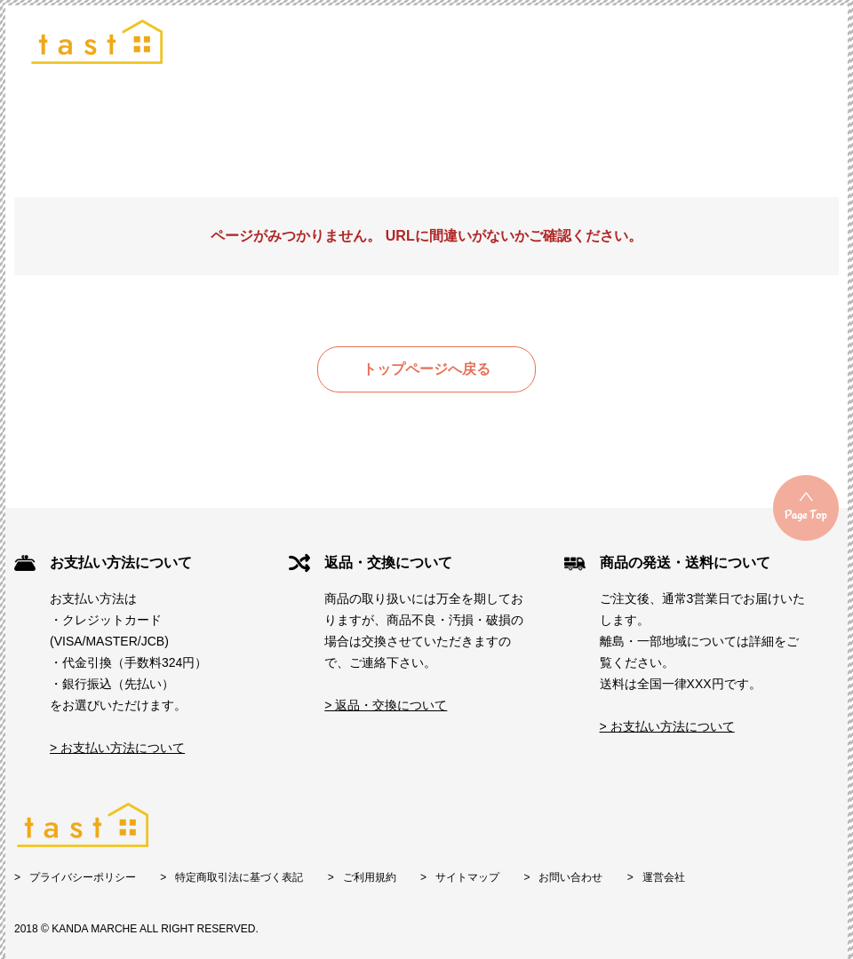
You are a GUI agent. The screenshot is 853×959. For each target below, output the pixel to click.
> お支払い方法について (117, 748)
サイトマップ (467, 877)
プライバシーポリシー (82, 877)
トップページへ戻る (426, 368)
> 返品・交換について (385, 705)
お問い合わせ (570, 877)
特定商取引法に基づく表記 (239, 877)
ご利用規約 (369, 877)
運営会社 (663, 877)
